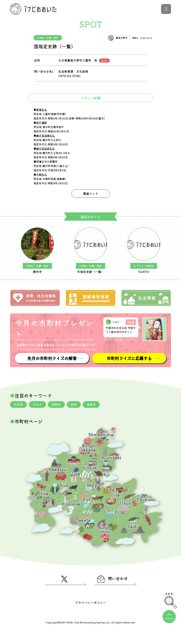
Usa (76, 473)
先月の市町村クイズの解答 (51, 358)
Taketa (83, 520)
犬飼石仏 (41, 174)
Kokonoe (71, 504)
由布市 (91, 404)
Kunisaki (111, 457)
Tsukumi (146, 499)
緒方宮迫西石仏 (45, 149)
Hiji (106, 474)
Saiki (132, 526)
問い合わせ (112, 579)
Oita (115, 494)
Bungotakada (88, 447)
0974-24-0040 (69, 76)
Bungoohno (104, 529)
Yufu (88, 499)
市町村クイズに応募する (129, 358)
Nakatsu (57, 469)
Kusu (65, 485)
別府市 (56, 404)
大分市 (18, 404)
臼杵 (74, 404)
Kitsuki (90, 467)
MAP (104, 60)
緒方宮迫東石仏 (45, 136)
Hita (43, 493)
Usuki (126, 503)
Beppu (93, 485)
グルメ (37, 404)
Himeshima (101, 434)
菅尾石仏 (41, 110)
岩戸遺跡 (41, 123)
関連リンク (90, 193)
